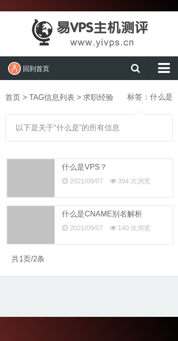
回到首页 (28, 68)
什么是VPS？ (84, 167)
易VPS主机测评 (89, 32)
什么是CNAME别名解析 (102, 214)
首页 (12, 97)
